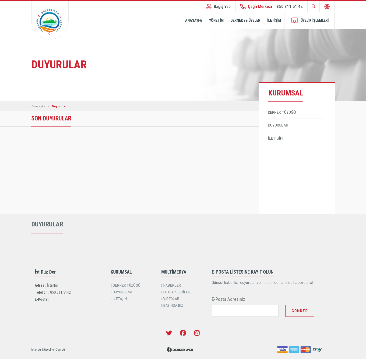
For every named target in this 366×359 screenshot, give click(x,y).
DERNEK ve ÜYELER (245, 20)
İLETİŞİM (274, 20)
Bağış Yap (218, 6)
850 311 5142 (60, 292)
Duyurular (59, 106)
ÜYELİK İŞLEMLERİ (310, 20)
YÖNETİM (216, 20)
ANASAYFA (193, 20)
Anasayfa (38, 106)
